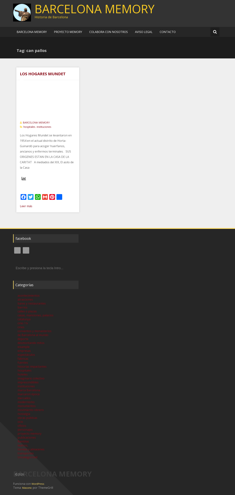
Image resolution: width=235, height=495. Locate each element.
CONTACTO (168, 32)
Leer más (26, 206)
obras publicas (27, 418)
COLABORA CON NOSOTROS (108, 32)
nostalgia (24, 414)
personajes (25, 430)
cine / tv (23, 323)
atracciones (25, 299)
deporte (23, 339)
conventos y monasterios (34, 331)
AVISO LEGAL (144, 32)
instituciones (44, 126)
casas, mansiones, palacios (35, 315)
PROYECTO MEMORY (68, 32)
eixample (24, 347)
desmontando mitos (31, 343)
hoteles (23, 374)
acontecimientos (29, 296)
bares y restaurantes (32, 303)
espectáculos (26, 355)
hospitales (29, 126)
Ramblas (23, 441)
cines (21, 327)
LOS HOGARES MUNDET (43, 73)
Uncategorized (27, 457)
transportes (26, 453)
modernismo (26, 402)
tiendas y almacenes (31, 449)
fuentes (23, 363)
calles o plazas (27, 311)
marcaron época (28, 394)
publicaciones (27, 437)
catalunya (24, 319)
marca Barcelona (29, 390)
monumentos (27, 406)
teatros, (23, 445)
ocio (20, 422)
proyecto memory (29, 433)
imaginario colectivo (31, 378)
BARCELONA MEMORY (95, 9)
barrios (22, 307)
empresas (24, 351)
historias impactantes (32, 366)
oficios (22, 426)
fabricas (23, 359)
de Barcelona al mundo (33, 335)
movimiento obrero (31, 410)
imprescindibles (28, 382)
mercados (24, 398)
